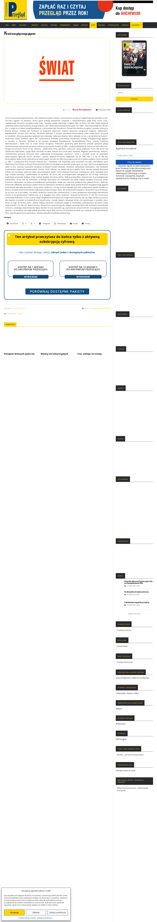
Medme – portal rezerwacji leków (130, 755)
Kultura (44, 25)
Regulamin (9, 883)
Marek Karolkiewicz (82, 109)
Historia (54, 25)
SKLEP (93, 25)
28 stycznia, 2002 (103, 110)
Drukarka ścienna (124, 630)
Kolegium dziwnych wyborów (19, 353)
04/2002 (17, 308)
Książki (75, 25)
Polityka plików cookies (27, 918)
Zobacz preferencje (57, 912)
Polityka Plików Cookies (14, 875)
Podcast (85, 25)
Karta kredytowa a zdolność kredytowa (132, 678)
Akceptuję (14, 912)
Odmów (36, 912)
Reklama (101, 25)
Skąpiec (119, 708)
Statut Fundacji (11, 879)
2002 (23, 308)
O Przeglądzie (113, 25)
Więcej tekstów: (134, 614)
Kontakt (125, 25)
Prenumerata (65, 25)
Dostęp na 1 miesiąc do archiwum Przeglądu (31, 268)
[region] (91, 10)
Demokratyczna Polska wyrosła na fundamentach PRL (138, 582)
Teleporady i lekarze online (127, 693)
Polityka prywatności (44, 918)
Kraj (7, 25)
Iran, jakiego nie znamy (89, 353)
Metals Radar (122, 646)
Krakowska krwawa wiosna (136, 592)
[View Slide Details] (91, 10)
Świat (14, 25)
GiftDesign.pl (121, 739)
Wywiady (35, 25)
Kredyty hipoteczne (125, 662)
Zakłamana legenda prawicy (136, 602)
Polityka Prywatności (13, 871)
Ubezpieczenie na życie (125, 770)
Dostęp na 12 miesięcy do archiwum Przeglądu (83, 268)
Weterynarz (121, 723)
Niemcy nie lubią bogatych (54, 353)
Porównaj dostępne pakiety (57, 291)
